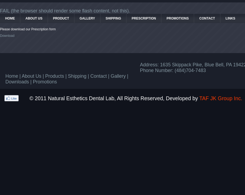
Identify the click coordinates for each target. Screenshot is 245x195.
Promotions (45, 81)
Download (7, 36)
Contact (98, 76)
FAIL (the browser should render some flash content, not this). (65, 11)
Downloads (17, 81)
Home (11, 76)
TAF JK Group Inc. (220, 98)
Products (54, 76)
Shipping (77, 76)
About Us (31, 76)
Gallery (118, 76)
